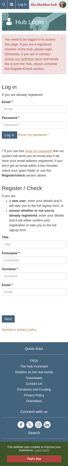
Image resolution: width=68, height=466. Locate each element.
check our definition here (23, 59)
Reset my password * (33, 135)
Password (9, 118)
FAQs (34, 360)
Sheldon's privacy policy (19, 330)
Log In (22, 4)
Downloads (34, 378)
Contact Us (34, 384)
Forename (9, 253)
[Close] (62, 39)
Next (8, 319)
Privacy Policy (34, 395)
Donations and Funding (34, 389)
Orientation (34, 401)
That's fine (34, 458)
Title (5, 237)
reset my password (38, 151)
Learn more (41, 450)
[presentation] (29, 306)
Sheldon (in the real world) (34, 372)
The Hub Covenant (34, 366)
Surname (9, 269)
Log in (10, 135)
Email (6, 102)
